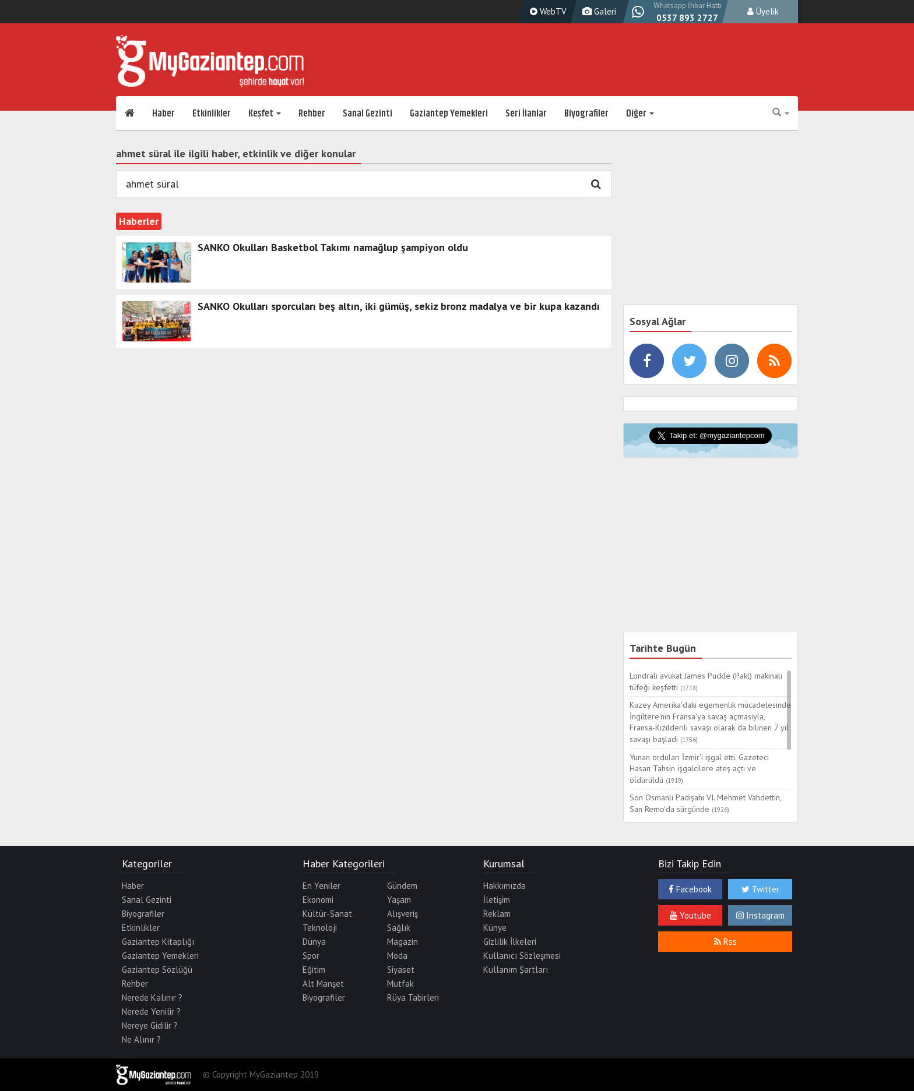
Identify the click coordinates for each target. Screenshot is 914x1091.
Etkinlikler (211, 113)
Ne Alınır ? (141, 1039)
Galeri (597, 11)
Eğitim (314, 969)
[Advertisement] (710, 215)
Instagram (760, 915)
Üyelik (763, 11)
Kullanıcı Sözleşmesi (522, 955)
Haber (163, 113)
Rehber (311, 113)
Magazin (402, 941)
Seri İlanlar (526, 113)
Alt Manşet (323, 983)
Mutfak (400, 983)
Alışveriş (402, 913)
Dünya (314, 941)
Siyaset (400, 969)
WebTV (547, 11)
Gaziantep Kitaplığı (158, 941)
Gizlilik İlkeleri (509, 941)
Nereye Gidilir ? (150, 1025)
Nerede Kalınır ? (152, 997)
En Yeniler (321, 885)
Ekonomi (318, 899)
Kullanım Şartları (515, 969)
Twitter (760, 889)
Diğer (640, 113)
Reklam (497, 913)
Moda (397, 955)
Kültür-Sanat (327, 913)
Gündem (402, 885)
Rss (725, 941)
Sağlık (398, 927)
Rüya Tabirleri (413, 997)
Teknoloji (320, 927)
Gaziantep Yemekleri (449, 113)
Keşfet (264, 113)
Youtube (690, 915)
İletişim (496, 899)
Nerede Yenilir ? (151, 1011)
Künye (495, 927)
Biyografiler (586, 113)
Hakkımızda (504, 885)
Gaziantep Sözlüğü (157, 969)
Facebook (690, 889)
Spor (311, 955)
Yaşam (399, 899)
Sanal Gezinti (367, 113)
